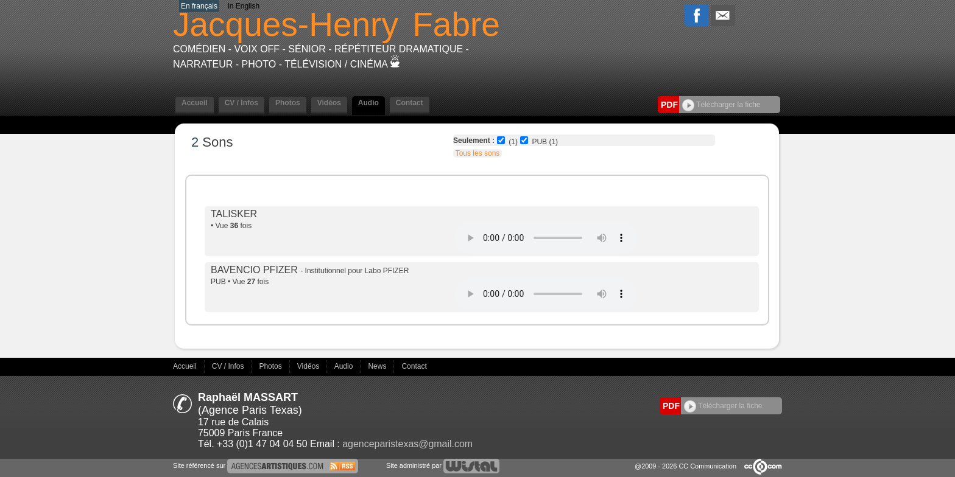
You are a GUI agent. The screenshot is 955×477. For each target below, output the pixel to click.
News (378, 366)
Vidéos (329, 103)
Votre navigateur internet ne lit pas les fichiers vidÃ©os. (545, 237)
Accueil (194, 103)
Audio (368, 103)
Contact (409, 103)
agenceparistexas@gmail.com (407, 444)
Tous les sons (478, 153)
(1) (513, 142)
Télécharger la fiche (721, 104)
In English (243, 6)
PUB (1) (545, 142)
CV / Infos (241, 103)
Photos (287, 103)
